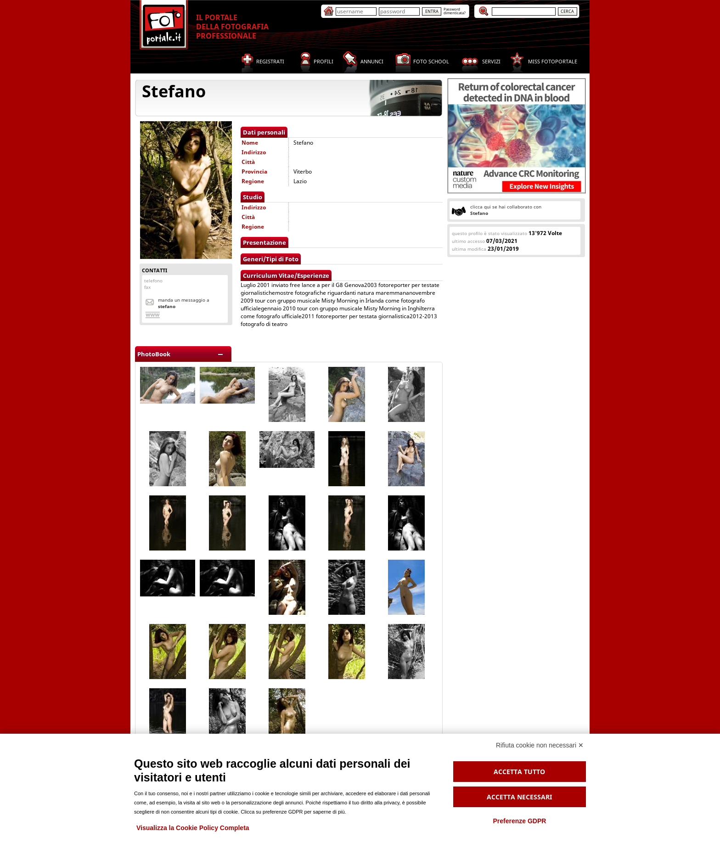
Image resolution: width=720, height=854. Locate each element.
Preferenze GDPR (519, 821)
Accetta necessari (519, 796)
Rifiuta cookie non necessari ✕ (540, 745)
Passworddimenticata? (455, 10)
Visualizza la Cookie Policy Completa (192, 828)
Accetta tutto (519, 771)
